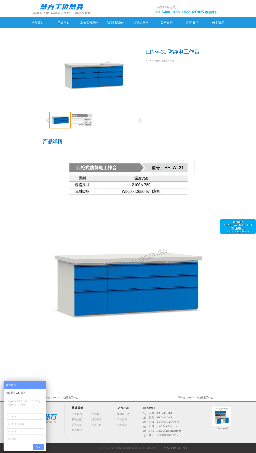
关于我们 (218, 22)
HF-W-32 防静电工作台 (65, 397)
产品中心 (63, 22)
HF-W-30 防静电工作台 (200, 397)
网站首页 (38, 22)
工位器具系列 (89, 22)
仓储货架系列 (115, 22)
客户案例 (167, 22)
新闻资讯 (192, 22)
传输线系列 (140, 22)
